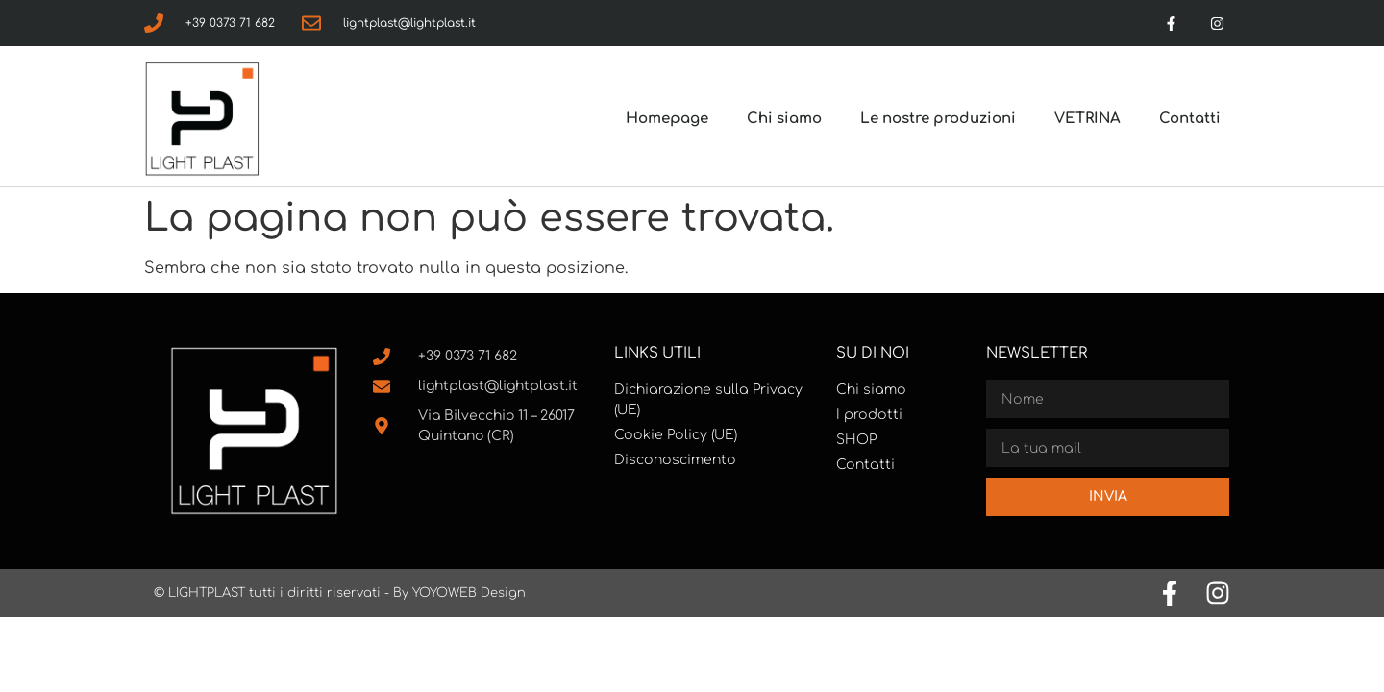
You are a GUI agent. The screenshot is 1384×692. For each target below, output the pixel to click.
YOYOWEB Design (469, 593)
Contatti (1190, 119)
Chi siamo (784, 119)
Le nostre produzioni (938, 119)
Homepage (667, 119)
